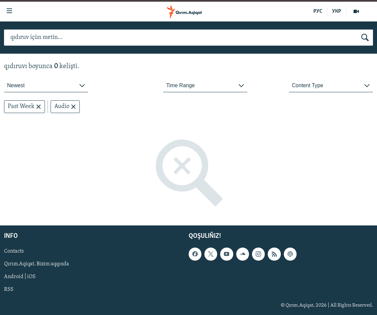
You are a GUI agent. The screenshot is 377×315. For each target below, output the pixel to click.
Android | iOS (20, 277)
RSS (8, 290)
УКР (336, 11)
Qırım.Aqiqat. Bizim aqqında (36, 264)
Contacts (14, 251)
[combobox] (46, 85)
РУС (317, 11)
